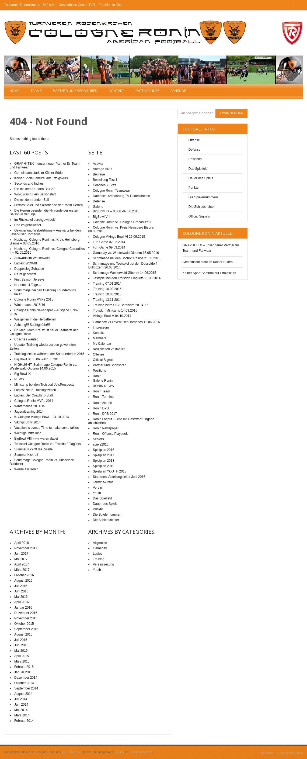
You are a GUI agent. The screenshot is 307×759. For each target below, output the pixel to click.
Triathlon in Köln (110, 5)
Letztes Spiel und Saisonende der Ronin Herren (48, 205)
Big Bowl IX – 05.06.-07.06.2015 (116, 211)
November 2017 (25, 548)
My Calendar (102, 344)
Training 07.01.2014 (107, 283)
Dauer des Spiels (201, 178)
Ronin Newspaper (105, 428)
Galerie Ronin (103, 380)
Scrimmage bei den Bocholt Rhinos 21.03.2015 (127, 258)
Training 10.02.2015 (107, 289)
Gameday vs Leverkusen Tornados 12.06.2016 (126, 322)
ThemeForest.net (140, 752)
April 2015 (21, 656)
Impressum (101, 327)
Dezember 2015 (25, 613)
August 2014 (23, 694)
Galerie (98, 207)
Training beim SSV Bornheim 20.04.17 (120, 305)
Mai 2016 (20, 597)
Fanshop (178, 90)
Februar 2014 (24, 721)
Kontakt (116, 90)
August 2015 (23, 634)
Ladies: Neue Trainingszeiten (35, 390)
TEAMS (36, 90)
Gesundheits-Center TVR (77, 5)
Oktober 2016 (24, 575)
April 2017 (21, 564)
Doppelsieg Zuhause (29, 269)
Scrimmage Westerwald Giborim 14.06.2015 (124, 273)
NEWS (19, 379)
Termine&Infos (103, 482)
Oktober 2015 (24, 624)
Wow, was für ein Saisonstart (35, 194)
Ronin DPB (101, 408)
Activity (98, 163)
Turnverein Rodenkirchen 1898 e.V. (29, 5)
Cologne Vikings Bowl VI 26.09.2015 (119, 237)
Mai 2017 (20, 559)
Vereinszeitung (103, 564)
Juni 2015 (21, 645)
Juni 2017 (21, 554)
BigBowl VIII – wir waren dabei (36, 438)
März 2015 (22, 661)
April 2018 (21, 543)
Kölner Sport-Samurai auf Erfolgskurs (209, 273)
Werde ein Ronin (26, 469)
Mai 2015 (20, 651)
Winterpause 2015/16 (29, 305)
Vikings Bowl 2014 (27, 422)
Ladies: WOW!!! (25, 263)
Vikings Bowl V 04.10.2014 (112, 316)
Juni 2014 (21, 704)
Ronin (97, 376)
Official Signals (199, 216)
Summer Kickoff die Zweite (33, 449)
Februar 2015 (24, 667)
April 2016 (21, 602)
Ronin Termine (103, 397)
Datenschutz (147, 90)
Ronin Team (101, 391)
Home (14, 90)
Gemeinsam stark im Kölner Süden (208, 262)
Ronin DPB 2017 (105, 414)
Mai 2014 (20, 710)
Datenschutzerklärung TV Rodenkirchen (121, 196)
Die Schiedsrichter (202, 207)
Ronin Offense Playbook (110, 434)
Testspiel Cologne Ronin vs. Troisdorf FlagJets (47, 444)
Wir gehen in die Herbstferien (35, 319)
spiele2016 (101, 444)
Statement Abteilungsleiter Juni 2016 (119, 477)
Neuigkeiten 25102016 (109, 349)
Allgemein (100, 543)
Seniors (98, 439)
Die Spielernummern (203, 197)
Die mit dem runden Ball (31, 200)
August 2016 (23, 580)
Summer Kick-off (26, 455)
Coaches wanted (26, 339)
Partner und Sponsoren (75, 90)
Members (99, 338)
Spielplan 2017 (103, 455)
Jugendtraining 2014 (29, 411)
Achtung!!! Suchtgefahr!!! (32, 325)
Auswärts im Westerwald (32, 258)
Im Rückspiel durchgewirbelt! (34, 220)
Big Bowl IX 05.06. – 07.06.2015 (37, 359)
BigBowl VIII (101, 217)
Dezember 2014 (25, 677)
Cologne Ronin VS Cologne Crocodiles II (122, 222)
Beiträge (99, 174)
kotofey (119, 752)
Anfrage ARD (102, 169)
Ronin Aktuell (102, 403)
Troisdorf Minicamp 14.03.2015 (115, 310)
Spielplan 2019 (103, 466)
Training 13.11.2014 (107, 300)
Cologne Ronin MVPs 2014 (33, 401)
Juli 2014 (20, 699)
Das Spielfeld (198, 169)
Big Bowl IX (22, 374)
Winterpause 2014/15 (29, 406)
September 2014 (26, 688)
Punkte (193, 187)
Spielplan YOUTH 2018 (110, 471)
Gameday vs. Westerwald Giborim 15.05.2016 (126, 253)
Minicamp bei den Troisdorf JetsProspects (44, 385)
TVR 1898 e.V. (71, 752)
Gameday (100, 548)
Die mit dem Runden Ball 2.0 (34, 189)
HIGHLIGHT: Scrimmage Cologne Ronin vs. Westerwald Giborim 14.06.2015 (43, 366)
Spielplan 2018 (103, 461)
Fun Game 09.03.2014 (109, 247)
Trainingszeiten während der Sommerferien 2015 (49, 354)
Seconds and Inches (29, 183)
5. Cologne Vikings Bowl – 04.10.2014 (41, 417)
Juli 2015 (20, 640)
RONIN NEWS (103, 386)
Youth (97, 493)
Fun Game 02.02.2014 (109, 242)
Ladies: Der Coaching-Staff (33, 395)
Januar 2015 (23, 672)
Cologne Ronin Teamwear (111, 190)
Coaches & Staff (104, 185)
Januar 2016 (23, 607)
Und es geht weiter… (29, 225)
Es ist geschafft (25, 274)
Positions (195, 159)
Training (98, 559)
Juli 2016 (20, 586)
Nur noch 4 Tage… (27, 285)
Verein (97, 487)
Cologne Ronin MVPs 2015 (33, 299)
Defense (195, 149)
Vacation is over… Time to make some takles (46, 428)
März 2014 (22, 715)
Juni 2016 (21, 591)
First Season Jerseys (29, 279)
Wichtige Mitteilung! (28, 433)
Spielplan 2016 (103, 450)
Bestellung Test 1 (105, 180)
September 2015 (26, 629)
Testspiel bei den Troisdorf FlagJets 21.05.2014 (127, 278)
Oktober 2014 (24, 683)
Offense (194, 140)
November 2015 (25, 618)
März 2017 (22, 570)
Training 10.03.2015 (107, 294)
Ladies (97, 554)
